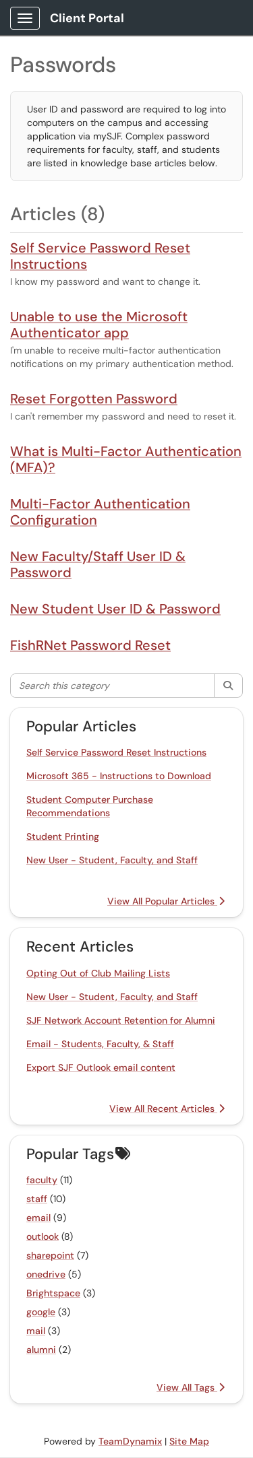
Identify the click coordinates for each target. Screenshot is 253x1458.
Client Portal (87, 18)
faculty (41, 1180)
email (38, 1218)
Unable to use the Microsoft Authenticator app (99, 324)
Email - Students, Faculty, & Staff (100, 1044)
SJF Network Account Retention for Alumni (120, 1020)
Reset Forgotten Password (93, 398)
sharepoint (50, 1255)
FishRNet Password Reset (90, 645)
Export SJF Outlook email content (100, 1067)
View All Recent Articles (167, 1108)
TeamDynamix (130, 1441)
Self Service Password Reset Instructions (100, 256)
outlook (42, 1236)
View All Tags (191, 1387)
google (40, 1312)
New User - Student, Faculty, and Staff (112, 860)
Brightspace (53, 1293)
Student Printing (62, 836)
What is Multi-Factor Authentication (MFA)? (126, 459)
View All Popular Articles (166, 901)
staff (36, 1199)
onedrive (45, 1274)
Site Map (189, 1441)
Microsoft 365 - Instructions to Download (118, 776)
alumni (41, 1350)
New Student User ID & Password (115, 609)
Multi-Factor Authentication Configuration (100, 512)
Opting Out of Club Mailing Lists (98, 973)
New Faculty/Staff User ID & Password (98, 564)
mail (35, 1331)
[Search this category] (113, 685)
